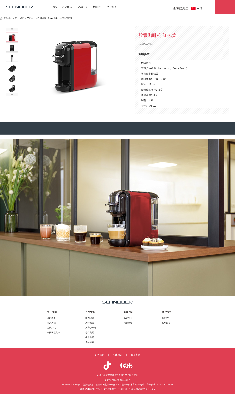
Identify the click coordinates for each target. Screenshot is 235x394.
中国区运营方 (53, 332)
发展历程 (51, 323)
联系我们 (166, 318)
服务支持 (135, 354)
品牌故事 (51, 318)
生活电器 (89, 337)
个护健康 (89, 342)
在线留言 (166, 323)
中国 (200, 8)
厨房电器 (89, 323)
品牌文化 (51, 327)
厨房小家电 (90, 327)
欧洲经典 (89, 318)
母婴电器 (89, 332)
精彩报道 (128, 323)
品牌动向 (128, 318)
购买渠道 (99, 354)
